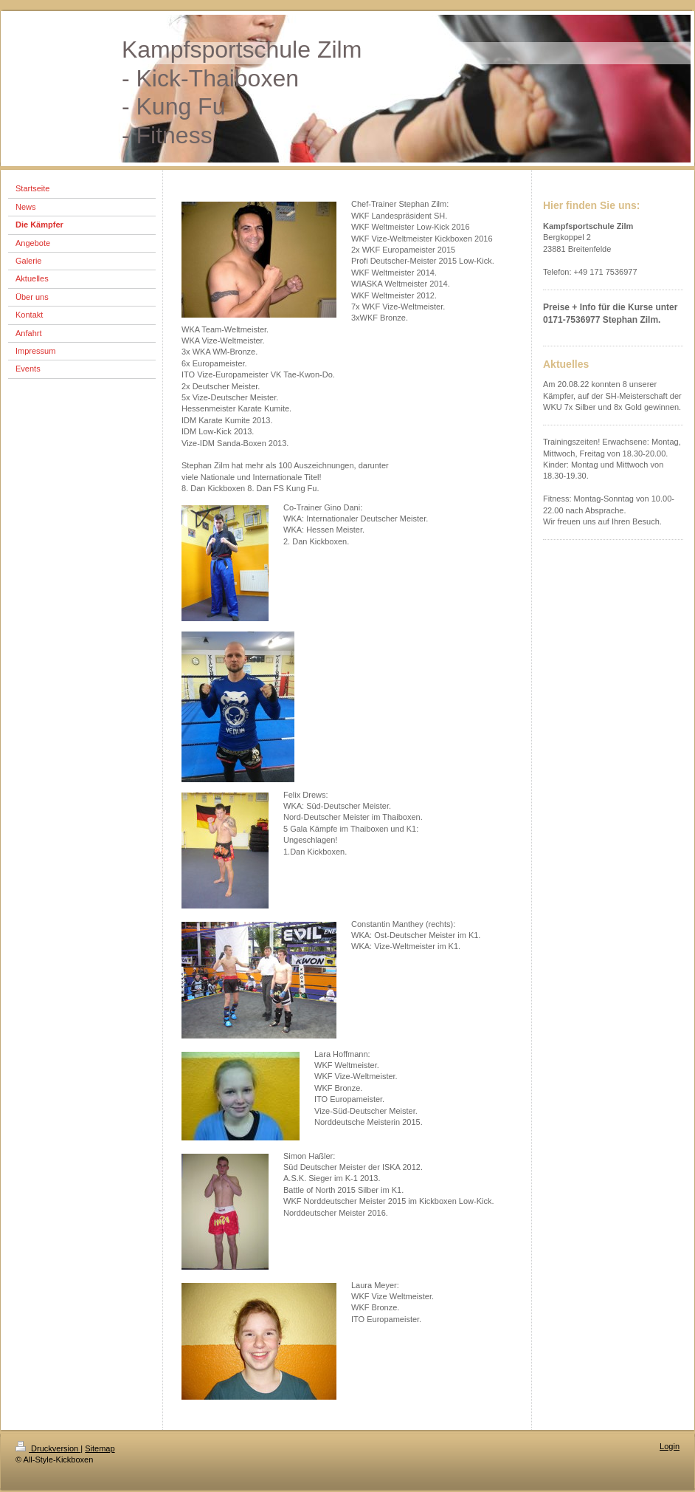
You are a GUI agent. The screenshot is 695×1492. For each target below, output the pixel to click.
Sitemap (99, 1448)
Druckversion (47, 1448)
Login (670, 1446)
